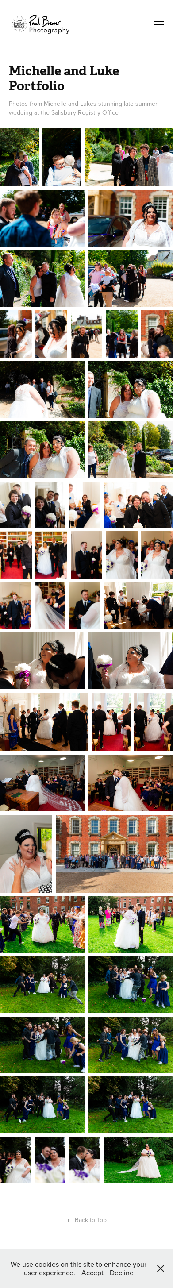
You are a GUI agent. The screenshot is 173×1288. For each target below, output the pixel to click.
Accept (92, 1272)
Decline (122, 1272)
